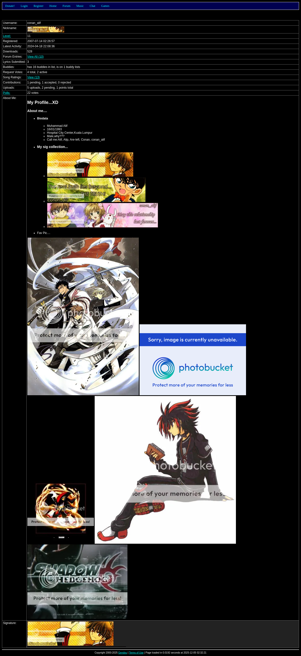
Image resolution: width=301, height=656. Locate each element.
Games (105, 6)
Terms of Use (136, 652)
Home (52, 6)
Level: (7, 36)
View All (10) (35, 56)
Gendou (122, 652)
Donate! (10, 6)
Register (38, 6)
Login (24, 6)
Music (80, 6)
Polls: (6, 93)
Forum (67, 6)
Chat (92, 6)
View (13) (33, 77)
